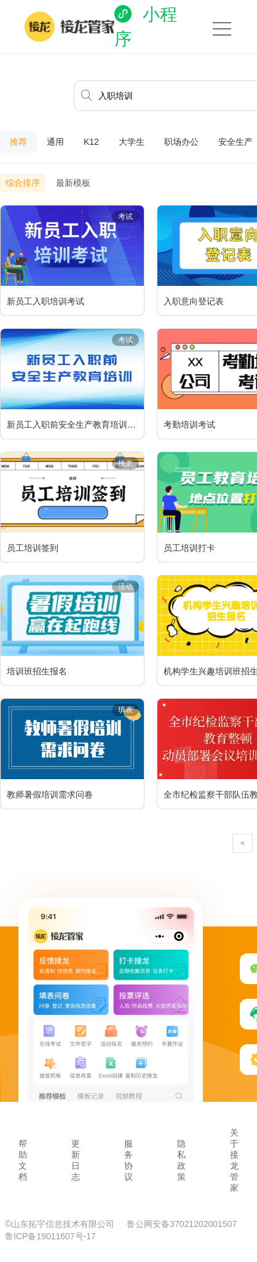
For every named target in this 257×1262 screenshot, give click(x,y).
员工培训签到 (32, 548)
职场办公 (181, 142)
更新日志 (75, 1160)
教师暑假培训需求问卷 (50, 794)
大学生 (131, 142)
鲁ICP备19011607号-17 (50, 1236)
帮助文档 (22, 1160)
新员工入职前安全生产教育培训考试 (75, 424)
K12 (91, 142)
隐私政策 (181, 1160)
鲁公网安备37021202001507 (182, 1224)
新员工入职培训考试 (45, 301)
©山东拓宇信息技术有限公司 (61, 1224)
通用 (55, 142)
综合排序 (23, 183)
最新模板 (73, 183)
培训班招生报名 (37, 671)
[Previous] (242, 843)
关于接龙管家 (234, 1160)
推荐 (18, 142)
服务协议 (128, 1160)
